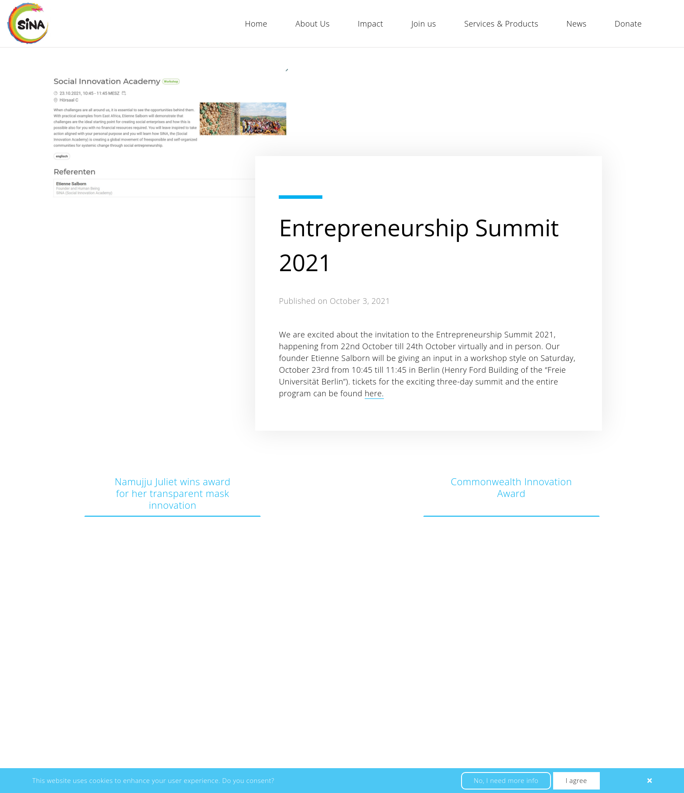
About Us (312, 23)
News (576, 23)
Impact (370, 23)
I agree (576, 780)
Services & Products (501, 23)
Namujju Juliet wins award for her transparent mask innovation (172, 493)
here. (374, 393)
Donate (628, 23)
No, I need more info (506, 780)
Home (256, 23)
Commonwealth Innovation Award (511, 487)
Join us (423, 23)
